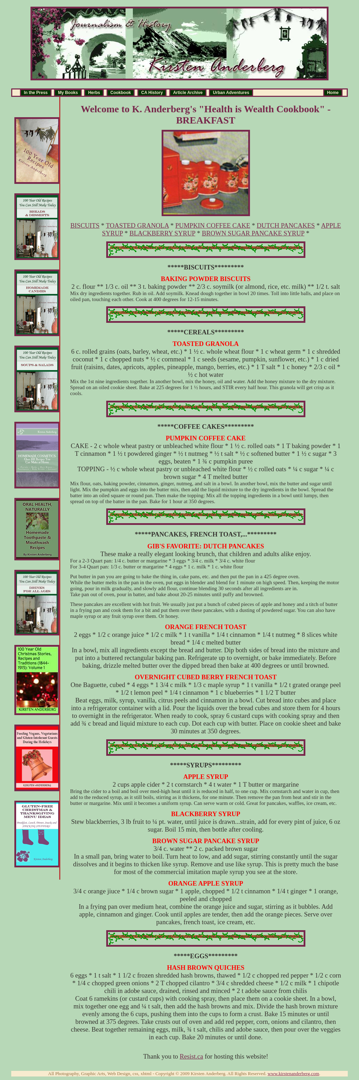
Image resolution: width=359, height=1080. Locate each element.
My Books (68, 92)
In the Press (36, 92)
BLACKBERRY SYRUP (162, 233)
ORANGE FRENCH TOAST (205, 627)
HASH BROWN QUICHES (205, 967)
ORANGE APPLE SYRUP (205, 883)
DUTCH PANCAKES (286, 225)
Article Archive (188, 92)
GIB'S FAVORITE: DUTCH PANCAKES (205, 546)
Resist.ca (191, 1056)
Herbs (94, 92)
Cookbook (120, 92)
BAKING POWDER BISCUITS (206, 278)
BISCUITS (85, 225)
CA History (152, 92)
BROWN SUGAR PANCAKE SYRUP (253, 233)
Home (333, 92)
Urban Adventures (231, 92)
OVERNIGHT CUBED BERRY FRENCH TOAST (206, 677)
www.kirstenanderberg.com (293, 1073)
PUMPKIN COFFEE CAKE (212, 225)
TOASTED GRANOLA (137, 225)
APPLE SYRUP (205, 776)
